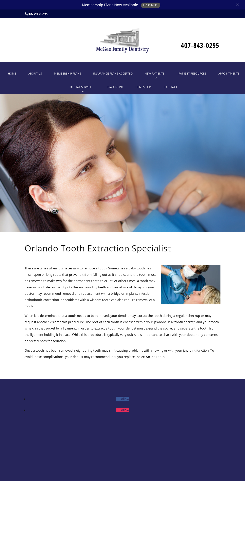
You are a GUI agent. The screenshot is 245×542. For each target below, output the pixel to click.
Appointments (228, 73)
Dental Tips (144, 87)
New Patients (154, 73)
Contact (170, 87)
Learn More (150, 5)
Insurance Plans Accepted (113, 73)
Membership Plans (67, 73)
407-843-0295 (37, 13)
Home (12, 73)
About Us (35, 73)
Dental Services (81, 87)
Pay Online (115, 87)
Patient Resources (192, 73)
